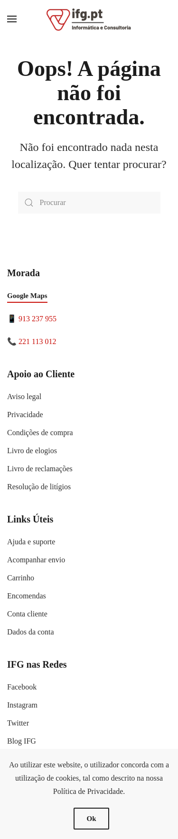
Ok (91, 818)
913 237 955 (37, 319)
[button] (12, 19)
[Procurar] (89, 203)
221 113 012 (37, 341)
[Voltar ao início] (89, 19)
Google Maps (27, 295)
